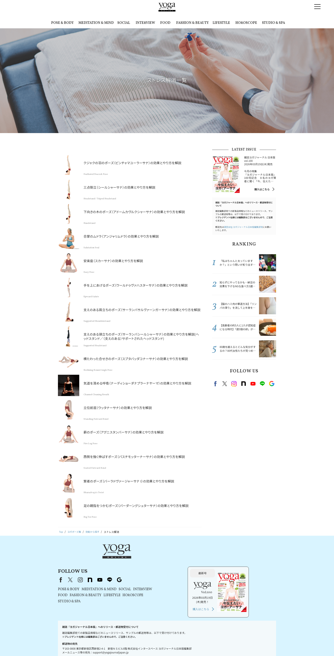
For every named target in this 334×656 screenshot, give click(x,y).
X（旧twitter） (224, 383)
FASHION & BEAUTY (192, 23)
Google (271, 383)
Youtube (253, 383)
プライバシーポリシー (138, 644)
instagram (234, 383)
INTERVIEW (145, 23)
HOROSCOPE (246, 23)
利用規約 (117, 644)
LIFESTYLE (221, 23)
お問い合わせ (68, 644)
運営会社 (186, 644)
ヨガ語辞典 (264, 644)
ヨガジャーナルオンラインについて (215, 644)
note (243, 383)
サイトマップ (247, 644)
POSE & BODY (62, 23)
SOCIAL (123, 23)
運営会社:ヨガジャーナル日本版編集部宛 (243, 226)
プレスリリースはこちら (94, 644)
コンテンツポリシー (165, 644)
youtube (154, 557)
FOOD (165, 23)
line (262, 383)
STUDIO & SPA (273, 23)
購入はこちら (262, 189)
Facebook (216, 383)
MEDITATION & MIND (96, 23)
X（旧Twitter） (125, 557)
